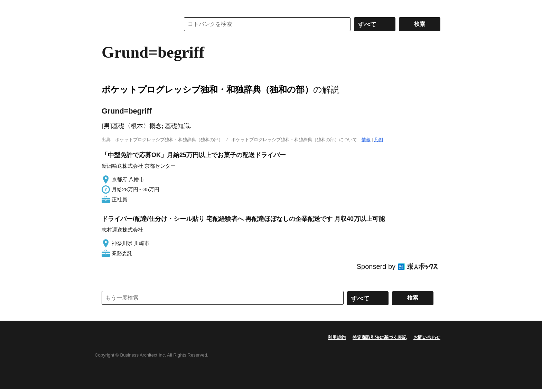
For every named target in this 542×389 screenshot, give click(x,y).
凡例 (378, 139)
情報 (366, 139)
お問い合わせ (426, 337)
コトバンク (136, 24)
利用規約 (337, 337)
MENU (108, 7)
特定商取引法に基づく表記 (379, 337)
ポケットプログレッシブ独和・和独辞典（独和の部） (207, 89)
